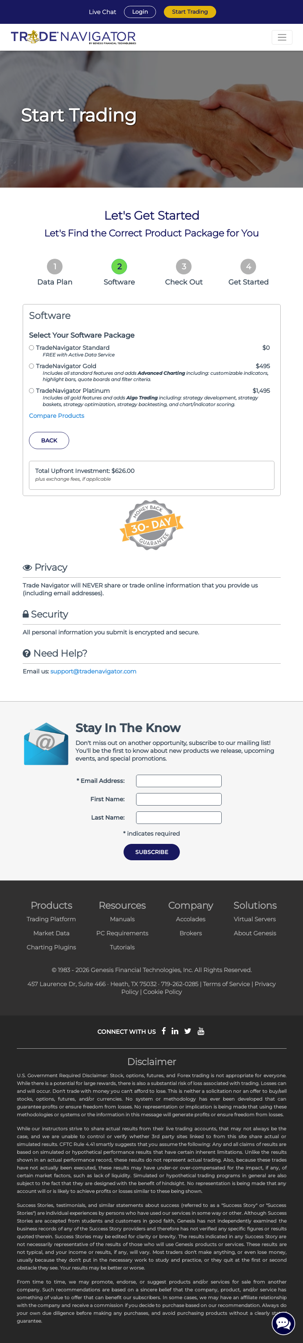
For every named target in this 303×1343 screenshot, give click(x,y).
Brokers (190, 933)
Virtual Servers (255, 919)
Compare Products (56, 415)
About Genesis (255, 933)
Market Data (51, 933)
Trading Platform (51, 919)
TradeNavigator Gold (66, 366)
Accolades (190, 919)
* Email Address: (100, 780)
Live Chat (102, 12)
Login (140, 11)
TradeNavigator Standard (72, 347)
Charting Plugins (51, 947)
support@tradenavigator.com (93, 671)
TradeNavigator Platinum (73, 390)
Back (49, 440)
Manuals (122, 919)
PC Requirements (122, 933)
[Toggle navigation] (282, 37)
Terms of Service (226, 984)
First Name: (107, 799)
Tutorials (122, 947)
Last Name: (107, 817)
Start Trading (190, 11)
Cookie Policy (162, 992)
